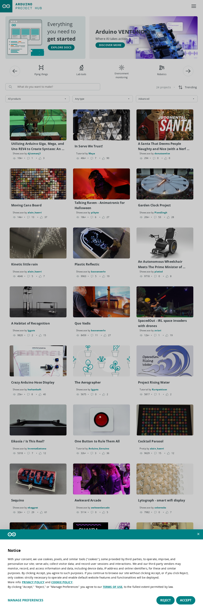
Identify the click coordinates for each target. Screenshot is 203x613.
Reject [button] (165, 600)
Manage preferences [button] (25, 600)
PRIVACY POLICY (33, 582)
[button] (198, 534)
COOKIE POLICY (61, 582)
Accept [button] (185, 600)
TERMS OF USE (113, 587)
